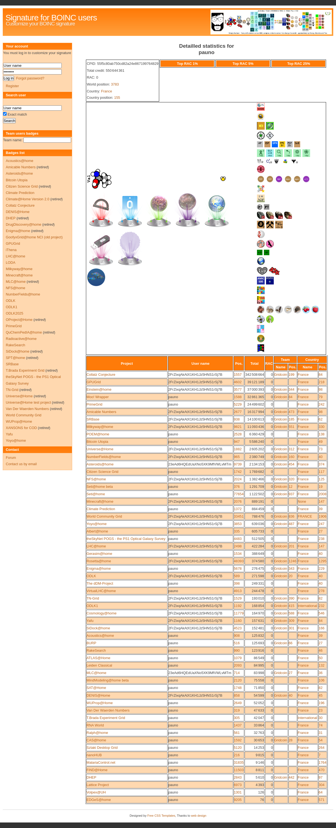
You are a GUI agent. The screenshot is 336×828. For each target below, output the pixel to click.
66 (290, 643)
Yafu (89, 621)
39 (321, 509)
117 (321, 472)
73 (321, 449)
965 (237, 457)
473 (291, 412)
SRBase (92, 419)
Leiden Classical (99, 665)
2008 (322, 494)
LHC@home (96, 546)
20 (290, 576)
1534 (238, 554)
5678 (238, 568)
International (307, 606)
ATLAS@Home (98, 658)
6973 (238, 785)
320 (291, 479)
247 (321, 524)
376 (237, 486)
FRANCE (305, 516)
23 (321, 710)
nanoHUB (94, 755)
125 (321, 479)
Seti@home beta (99, 486)
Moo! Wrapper (97, 397)
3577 (238, 389)
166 (321, 628)
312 (291, 449)
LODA (10, 262)
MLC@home (96, 673)
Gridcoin (280, 374)
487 (291, 524)
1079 (238, 658)
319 (237, 710)
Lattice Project (97, 785)
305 (237, 718)
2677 (238, 412)
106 (321, 680)
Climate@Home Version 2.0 (27, 199)
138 (321, 434)
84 (321, 374)
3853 (238, 524)
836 (291, 516)
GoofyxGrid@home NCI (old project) (34, 237)
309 (291, 621)
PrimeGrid (94, 404)
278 (321, 591)
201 (291, 546)
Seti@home (95, 494)
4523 (238, 628)
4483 (238, 539)
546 (321, 613)
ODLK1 (92, 606)
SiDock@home (98, 628)
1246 (292, 561)
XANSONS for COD (21, 428)
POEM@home (97, 434)
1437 (238, 725)
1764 (322, 762)
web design (199, 815)
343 (291, 568)
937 (291, 494)
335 (237, 531)
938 (237, 419)
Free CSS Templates (161, 815)
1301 (238, 792)
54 (321, 740)
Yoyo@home (96, 524)
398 (237, 583)
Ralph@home (97, 733)
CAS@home (96, 740)
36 (321, 673)
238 (321, 539)
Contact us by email (21, 464)
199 (291, 374)
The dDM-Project (99, 583)
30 (321, 718)
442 (291, 777)
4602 (238, 382)
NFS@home (96, 479)
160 (291, 457)
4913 (238, 591)
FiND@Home (96, 770)
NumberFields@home (103, 457)
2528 (238, 434)
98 (321, 389)
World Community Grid (104, 516)
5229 (238, 404)
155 (117, 97)
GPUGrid (93, 382)
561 (237, 733)
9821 (238, 427)
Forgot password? (30, 78)
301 (291, 628)
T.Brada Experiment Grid (105, 718)
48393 (239, 561)
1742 (238, 472)
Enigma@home (98, 568)
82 (321, 598)
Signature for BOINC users (51, 17)
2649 (238, 703)
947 (237, 442)
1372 (238, 509)
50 (321, 658)
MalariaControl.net (100, 762)
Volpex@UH (96, 792)
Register (12, 86)
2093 (238, 665)
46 (321, 650)
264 (321, 748)
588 (291, 613)
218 (321, 382)
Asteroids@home (99, 464)
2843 (238, 777)
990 (237, 650)
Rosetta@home (98, 561)
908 (237, 635)
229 (321, 568)
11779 (239, 613)
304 (321, 785)
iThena (11, 250)
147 (321, 501)
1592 (238, 740)
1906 (322, 516)
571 (321, 800)
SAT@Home (96, 688)
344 (291, 389)
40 (321, 457)
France (106, 91)
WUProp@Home (99, 703)
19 (321, 486)
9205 (238, 800)
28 (290, 740)
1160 (238, 621)
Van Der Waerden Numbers (107, 710)
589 (237, 576)
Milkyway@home (99, 427)
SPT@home (15, 358)
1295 (322, 561)
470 (321, 770)
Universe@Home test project (28, 402)
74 (321, 725)
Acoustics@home (100, 635)
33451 (239, 516)
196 (321, 703)
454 (291, 464)
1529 (238, 598)
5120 (238, 748)
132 (321, 665)
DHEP (91, 777)
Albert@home (97, 531)
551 (291, 427)
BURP (91, 643)
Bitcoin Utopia (97, 442)
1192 (238, 606)
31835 (239, 762)
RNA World (95, 725)
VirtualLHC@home (101, 591)
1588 (238, 397)
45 (321, 695)
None (302, 501)
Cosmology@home (101, 613)
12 (290, 486)
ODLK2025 (14, 313)
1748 (238, 688)
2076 (238, 501)
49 (321, 442)
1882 (238, 449)
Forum (11, 458)
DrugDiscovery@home (23, 224)
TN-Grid (92, 598)
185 (291, 419)
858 (237, 695)
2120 (238, 680)
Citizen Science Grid (102, 472)
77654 (239, 494)
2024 (238, 479)
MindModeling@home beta (107, 680)
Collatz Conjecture (100, 374)
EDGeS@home (98, 800)
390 (291, 598)
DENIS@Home (98, 695)
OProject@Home (19, 320)
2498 (238, 546)
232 (321, 606)
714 (237, 673)
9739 (238, 464)
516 (237, 643)
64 (321, 792)
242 (321, 404)
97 (321, 777)
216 (237, 755)
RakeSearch (96, 650)
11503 (239, 770)
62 (321, 419)
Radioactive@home (21, 339)
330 (321, 427)
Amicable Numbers (101, 412)
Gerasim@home (99, 554)
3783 (115, 84)
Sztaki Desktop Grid (102, 748)
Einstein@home (99, 389)
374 (321, 464)
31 (321, 733)
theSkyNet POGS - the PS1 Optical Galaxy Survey (126, 539)
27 (321, 531)
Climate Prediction (100, 509)
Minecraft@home (99, 501)
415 (291, 606)
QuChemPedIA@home (24, 332)
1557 (238, 374)
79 (321, 397)
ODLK (91, 576)
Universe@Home (99, 449)
